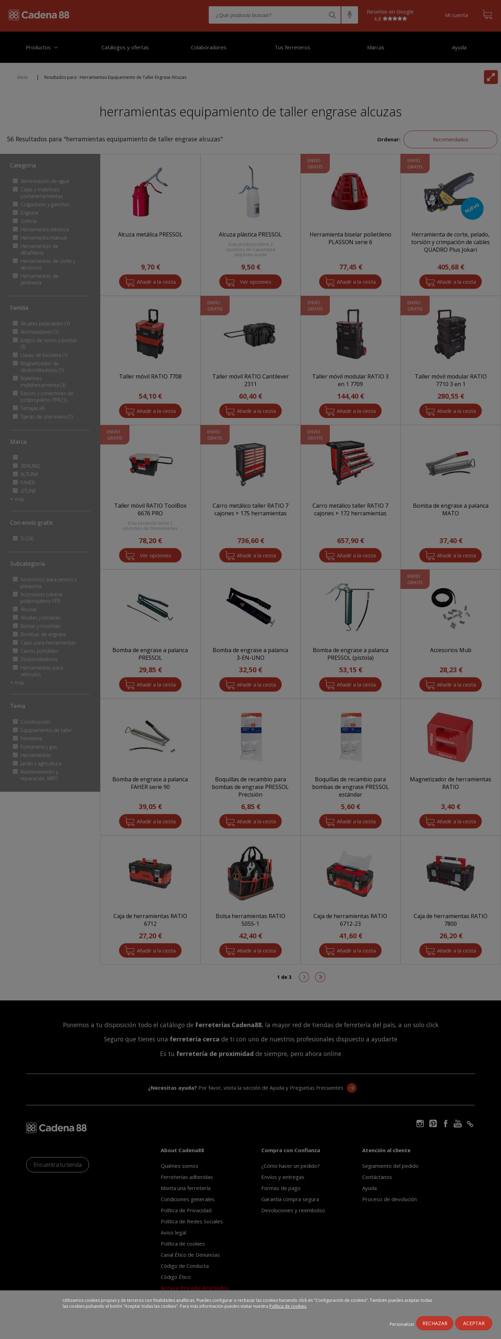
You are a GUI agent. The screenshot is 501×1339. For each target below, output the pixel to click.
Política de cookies (287, 1306)
